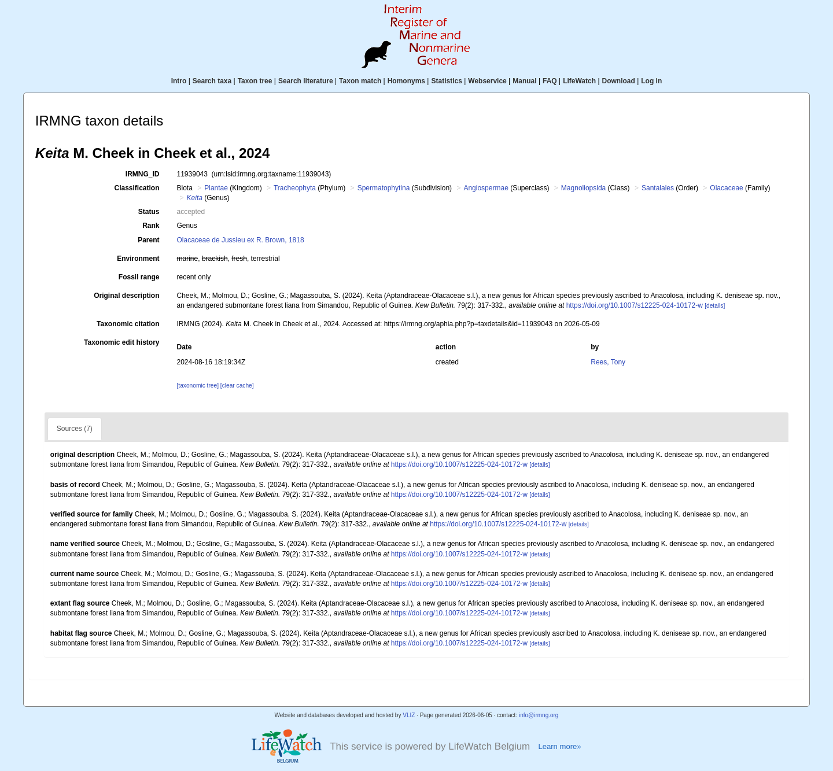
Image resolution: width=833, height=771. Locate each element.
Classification (136, 188)
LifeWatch (579, 81)
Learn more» (559, 746)
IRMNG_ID (143, 174)
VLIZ (409, 715)
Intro (179, 81)
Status (149, 212)
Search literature (305, 81)
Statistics (446, 81)
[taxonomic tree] (198, 385)
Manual (524, 81)
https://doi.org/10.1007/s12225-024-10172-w (634, 305)
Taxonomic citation (128, 324)
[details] (715, 306)
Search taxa (212, 81)
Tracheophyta (295, 188)
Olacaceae (726, 188)
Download (618, 81)
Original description (126, 296)
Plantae (216, 188)
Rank (150, 226)
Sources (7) (75, 429)
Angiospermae (485, 188)
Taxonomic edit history (121, 342)
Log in (651, 81)
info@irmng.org (539, 715)
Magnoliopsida (583, 188)
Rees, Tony (608, 362)
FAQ (550, 81)
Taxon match (360, 81)
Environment (138, 258)
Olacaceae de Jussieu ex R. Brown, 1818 (240, 240)
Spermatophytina (383, 188)
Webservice (487, 81)
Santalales (658, 188)
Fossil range (139, 277)
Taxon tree (255, 81)
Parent (148, 240)
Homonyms (406, 81)
